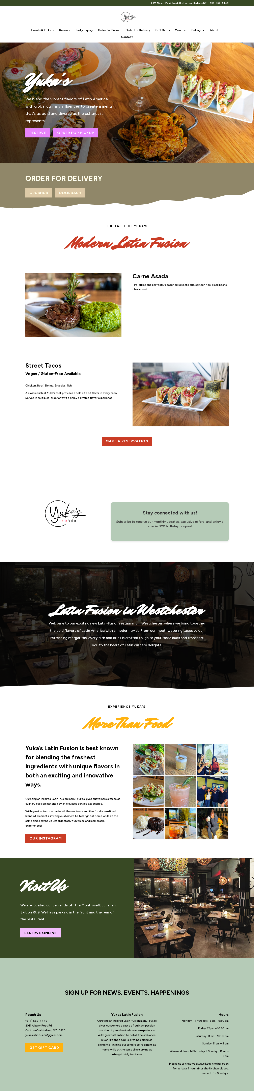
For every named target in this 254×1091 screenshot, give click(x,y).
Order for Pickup (109, 30)
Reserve (64, 30)
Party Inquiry (84, 30)
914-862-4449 (219, 3)
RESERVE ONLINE (40, 933)
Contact (127, 37)
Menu (178, 30)
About (214, 30)
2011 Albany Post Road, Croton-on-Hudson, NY (178, 3)
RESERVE (37, 133)
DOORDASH (70, 193)
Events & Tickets (42, 30)
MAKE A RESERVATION (127, 441)
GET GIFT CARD (44, 1047)
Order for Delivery (137, 30)
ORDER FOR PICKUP (75, 133)
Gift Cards (162, 30)
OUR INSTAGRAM (45, 838)
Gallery (196, 30)
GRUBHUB (38, 193)
